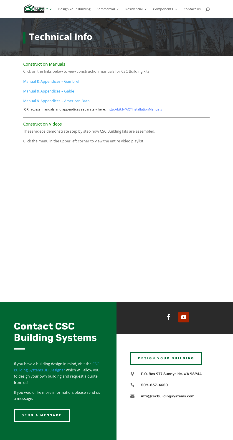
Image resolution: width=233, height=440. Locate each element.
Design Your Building (74, 9)
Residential (134, 9)
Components (163, 9)
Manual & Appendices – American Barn (56, 100)
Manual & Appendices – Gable (48, 91)
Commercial (105, 9)
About (43, 9)
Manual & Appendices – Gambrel (51, 81)
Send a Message (42, 415)
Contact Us (192, 9)
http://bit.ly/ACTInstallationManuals (135, 109)
